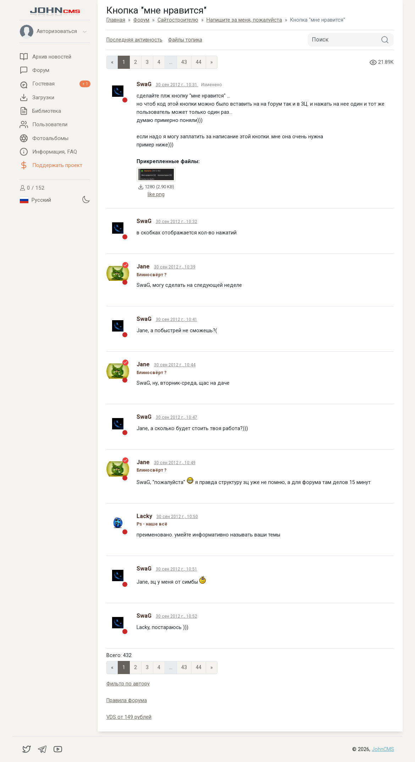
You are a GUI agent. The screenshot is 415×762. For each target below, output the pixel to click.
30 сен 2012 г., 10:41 (176, 319)
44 (198, 62)
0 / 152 (32, 188)
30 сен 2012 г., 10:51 (176, 569)
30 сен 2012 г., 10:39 (174, 267)
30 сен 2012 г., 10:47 (176, 417)
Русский (35, 200)
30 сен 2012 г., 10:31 (177, 84)
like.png (156, 194)
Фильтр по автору (128, 684)
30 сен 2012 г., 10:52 (176, 616)
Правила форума (126, 700)
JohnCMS (383, 749)
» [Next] (211, 62)
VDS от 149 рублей (128, 717)
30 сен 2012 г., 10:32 (176, 221)
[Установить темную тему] (85, 199)
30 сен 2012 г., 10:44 (174, 364)
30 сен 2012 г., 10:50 (177, 516)
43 (184, 62)
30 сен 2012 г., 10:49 (174, 462)
